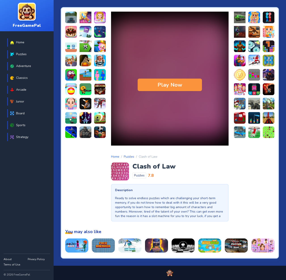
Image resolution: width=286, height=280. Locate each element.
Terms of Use (12, 264)
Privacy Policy (36, 259)
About (8, 259)
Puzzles (129, 157)
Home (115, 157)
